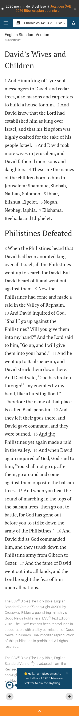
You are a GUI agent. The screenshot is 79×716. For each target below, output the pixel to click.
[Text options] (73, 23)
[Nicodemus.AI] (9, 685)
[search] (36, 23)
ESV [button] (61, 23)
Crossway (15, 39)
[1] (23, 384)
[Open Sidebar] (39, 711)
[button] (75, 9)
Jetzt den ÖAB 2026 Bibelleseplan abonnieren (43, 8)
